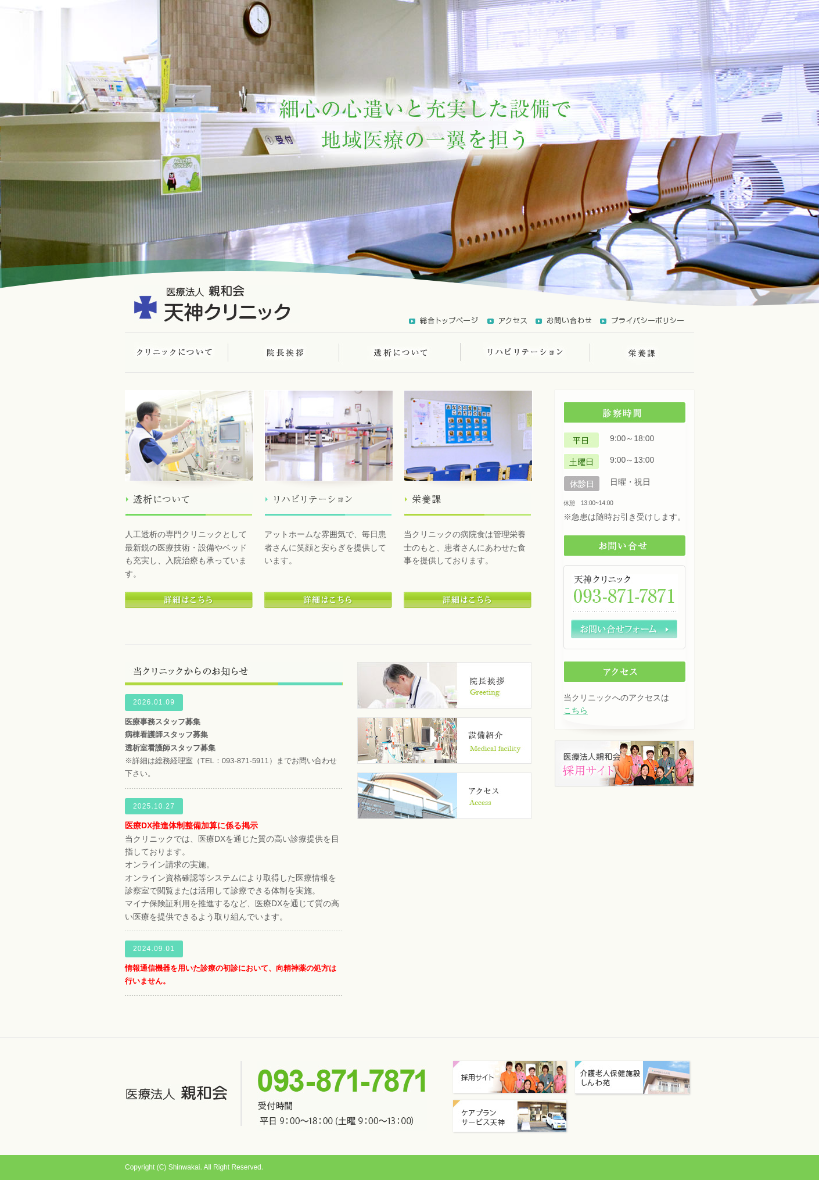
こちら (575, 710)
